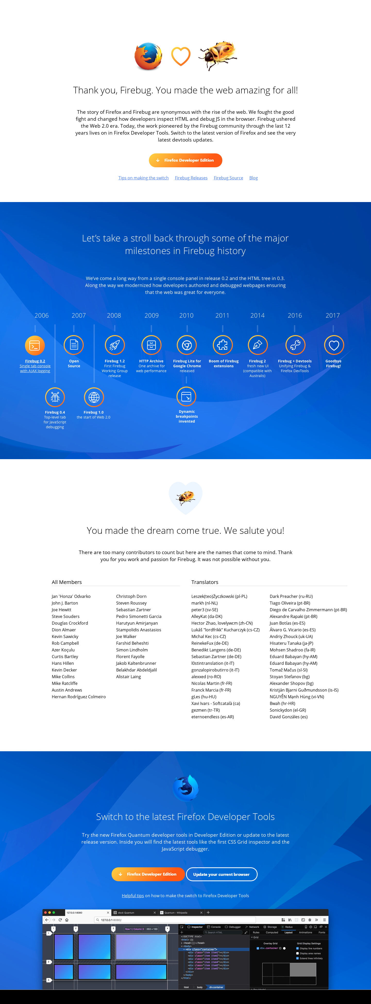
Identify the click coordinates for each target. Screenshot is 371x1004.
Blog (253, 178)
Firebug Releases (191, 178)
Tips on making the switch (144, 178)
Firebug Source (228, 178)
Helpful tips (133, 895)
